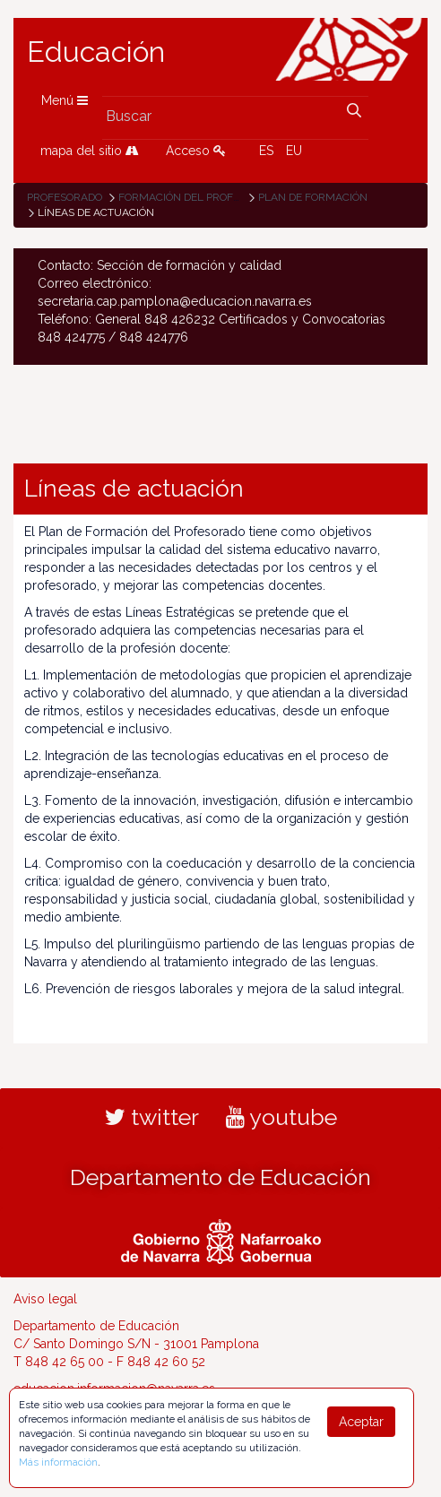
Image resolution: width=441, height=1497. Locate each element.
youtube (281, 1116)
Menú (64, 100)
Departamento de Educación (220, 1177)
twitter (152, 1116)
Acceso (196, 150)
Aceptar (361, 1422)
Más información (58, 1462)
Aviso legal (45, 1299)
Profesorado (64, 197)
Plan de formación (313, 197)
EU (294, 150)
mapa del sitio (89, 150)
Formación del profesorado (199, 197)
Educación (96, 52)
